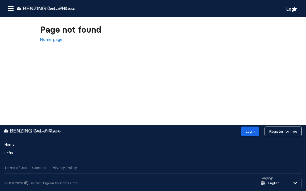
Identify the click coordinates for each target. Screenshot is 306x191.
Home (9, 144)
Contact (39, 167)
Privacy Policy (64, 167)
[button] (10, 8)
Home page (51, 39)
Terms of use (15, 167)
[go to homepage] (46, 8)
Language (267, 178)
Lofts (8, 152)
